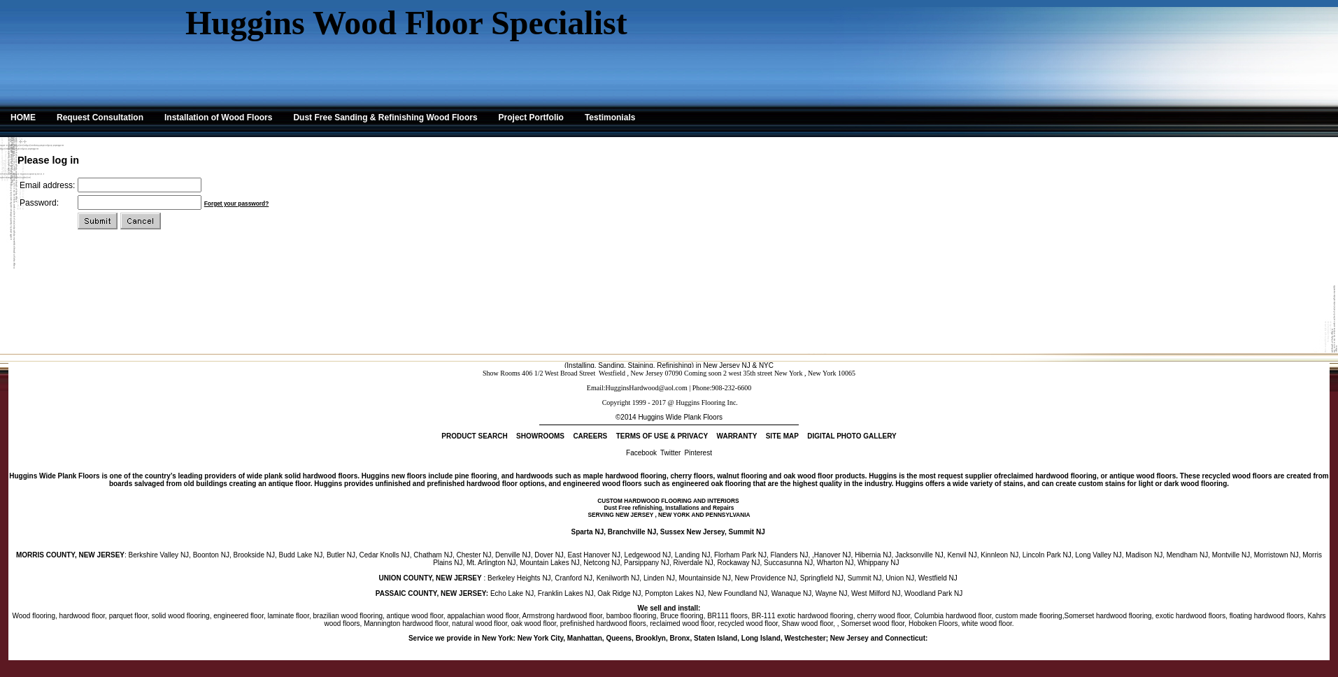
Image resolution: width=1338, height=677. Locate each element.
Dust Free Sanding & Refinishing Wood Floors (385, 117)
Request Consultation (100, 117)
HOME (23, 117)
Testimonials (610, 117)
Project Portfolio (531, 117)
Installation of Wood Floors (218, 117)
